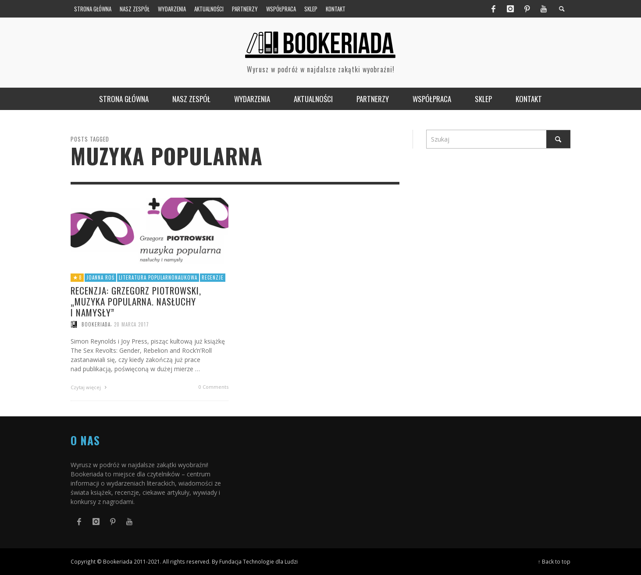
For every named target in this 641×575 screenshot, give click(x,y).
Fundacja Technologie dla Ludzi (258, 561)
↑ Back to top (554, 561)
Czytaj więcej (90, 387)
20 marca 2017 (131, 324)
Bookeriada (96, 324)
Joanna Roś (100, 277)
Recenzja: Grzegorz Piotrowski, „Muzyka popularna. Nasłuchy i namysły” (136, 301)
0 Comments (213, 386)
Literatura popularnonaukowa (158, 277)
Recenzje (213, 277)
